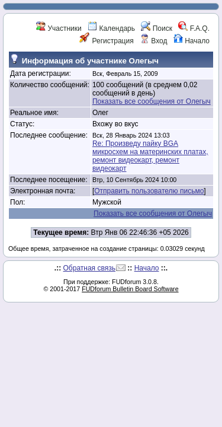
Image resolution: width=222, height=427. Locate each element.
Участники (59, 28)
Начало (191, 41)
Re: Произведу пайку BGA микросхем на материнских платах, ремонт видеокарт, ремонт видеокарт (150, 156)
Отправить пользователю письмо (149, 191)
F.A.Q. (194, 28)
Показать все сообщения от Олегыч (151, 101)
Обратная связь (89, 268)
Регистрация (106, 41)
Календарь (111, 28)
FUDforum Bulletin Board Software (130, 288)
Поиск (156, 28)
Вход (153, 41)
